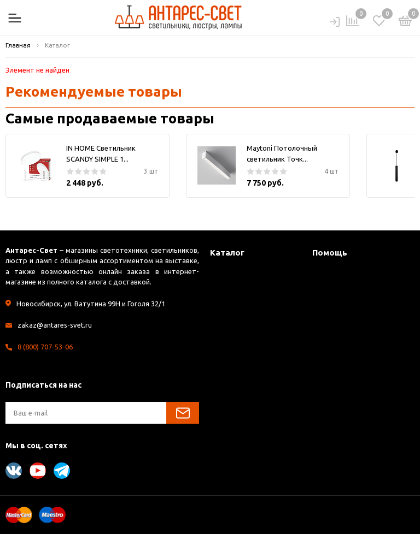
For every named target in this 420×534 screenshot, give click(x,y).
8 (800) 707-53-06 (45, 347)
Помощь (329, 252)
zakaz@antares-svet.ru (55, 325)
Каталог (227, 252)
